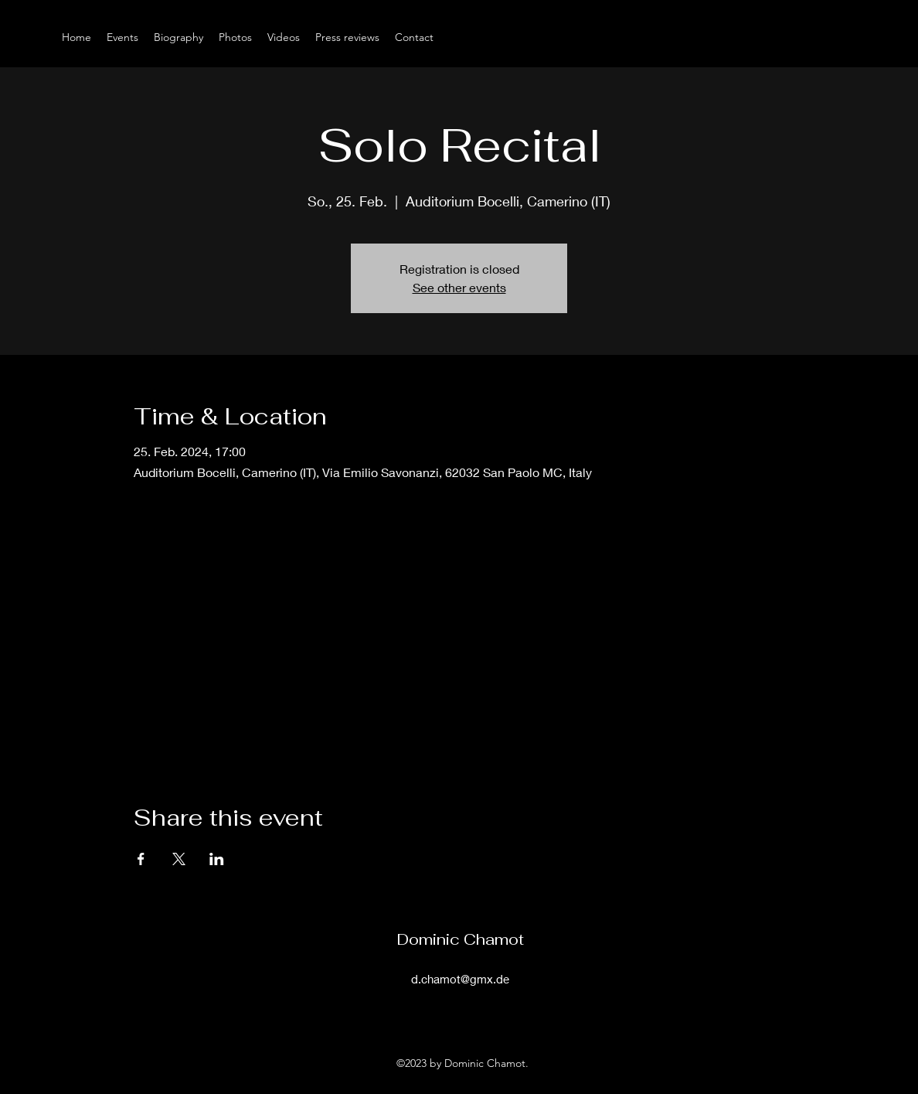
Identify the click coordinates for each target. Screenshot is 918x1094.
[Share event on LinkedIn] (216, 859)
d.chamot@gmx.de (460, 979)
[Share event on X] (179, 859)
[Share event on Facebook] (141, 859)
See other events (459, 287)
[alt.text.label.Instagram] (848, 37)
